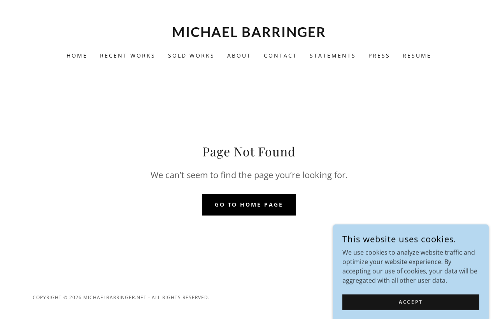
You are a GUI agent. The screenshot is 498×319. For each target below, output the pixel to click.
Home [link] (77, 55)
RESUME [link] (417, 55)
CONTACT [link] (280, 55)
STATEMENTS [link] (333, 55)
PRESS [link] (379, 55)
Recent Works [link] (128, 55)
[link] (249, 34)
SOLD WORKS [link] (191, 55)
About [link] (239, 55)
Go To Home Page (249, 204)
